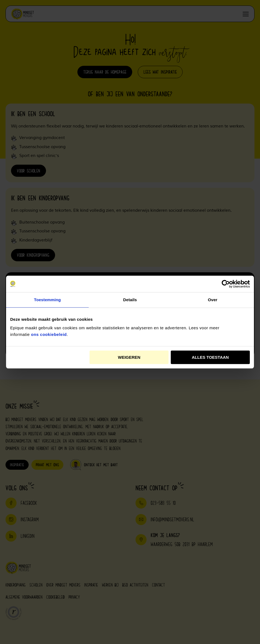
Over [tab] (213, 299)
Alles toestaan (210, 357)
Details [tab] (130, 299)
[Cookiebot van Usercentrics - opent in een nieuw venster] (226, 284)
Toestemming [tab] (47, 299)
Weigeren (129, 357)
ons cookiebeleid (49, 334)
